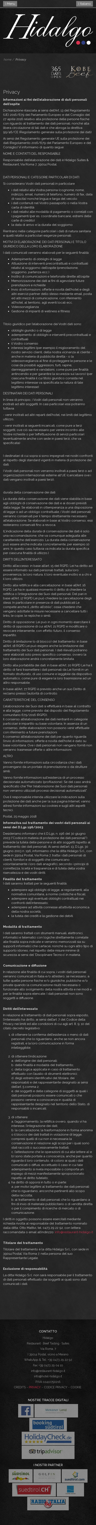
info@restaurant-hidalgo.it (74, 1232)
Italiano (84, 4)
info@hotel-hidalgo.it (48, 1376)
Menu (10, 4)
